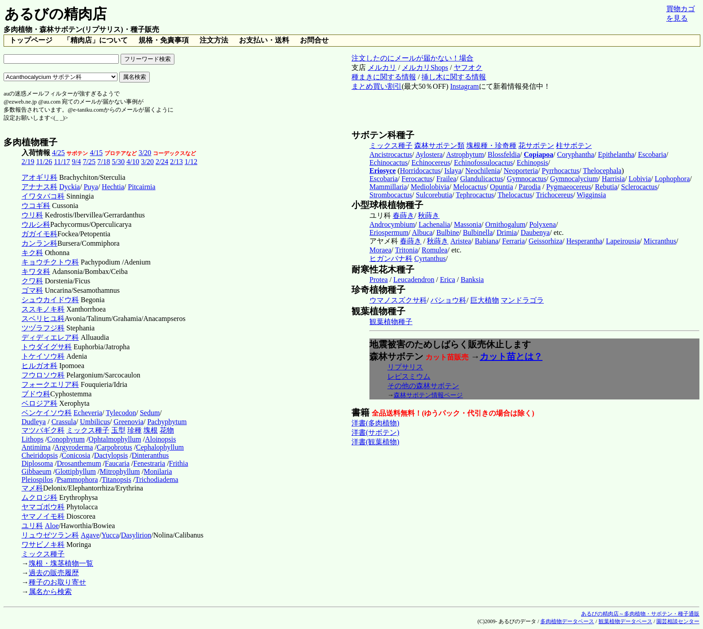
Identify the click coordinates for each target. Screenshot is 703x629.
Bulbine (447, 232)
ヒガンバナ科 (390, 258)
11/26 (44, 161)
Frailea (446, 178)
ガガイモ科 (39, 234)
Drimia (507, 232)
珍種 (134, 430)
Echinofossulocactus (483, 162)
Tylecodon (121, 412)
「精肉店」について (95, 40)
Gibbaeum (37, 471)
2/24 (162, 161)
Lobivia (640, 178)
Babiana (486, 241)
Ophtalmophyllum (114, 439)
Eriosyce (382, 170)
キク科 (32, 252)
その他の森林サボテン (423, 386)
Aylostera (429, 154)
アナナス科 (39, 187)
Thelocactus (515, 195)
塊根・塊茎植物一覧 (61, 563)
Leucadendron (413, 279)
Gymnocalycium (574, 178)
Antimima (36, 447)
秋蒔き (428, 215)
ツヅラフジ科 (43, 328)
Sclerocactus (639, 187)
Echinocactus (388, 162)
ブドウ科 (36, 394)
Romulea (434, 250)
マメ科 (32, 488)
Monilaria (157, 471)
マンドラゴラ (522, 300)
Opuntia (501, 187)
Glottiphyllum (75, 471)
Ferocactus (417, 178)
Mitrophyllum (120, 471)
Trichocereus (554, 195)
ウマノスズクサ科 (398, 300)
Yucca (110, 535)
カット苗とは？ (511, 356)
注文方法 (214, 40)
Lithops (32, 439)
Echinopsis (532, 162)
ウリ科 (32, 215)
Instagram (464, 86)
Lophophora (672, 178)
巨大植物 (484, 300)
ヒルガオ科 (39, 365)
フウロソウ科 (43, 375)
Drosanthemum (79, 463)
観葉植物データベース (625, 621)
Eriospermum (388, 232)
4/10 (132, 161)
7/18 (103, 161)
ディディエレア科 (50, 337)
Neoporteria (520, 170)
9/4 (76, 161)
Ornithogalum (505, 224)
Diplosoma (37, 463)
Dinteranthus (150, 455)
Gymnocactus (527, 178)
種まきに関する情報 (384, 77)
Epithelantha (616, 154)
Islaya (452, 170)
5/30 (118, 161)
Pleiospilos (37, 479)
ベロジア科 (39, 403)
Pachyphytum (167, 421)
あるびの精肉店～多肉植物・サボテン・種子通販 (640, 614)
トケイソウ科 (43, 356)
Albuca (422, 232)
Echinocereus (431, 162)
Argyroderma (73, 447)
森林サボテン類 (439, 145)
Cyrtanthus (430, 258)
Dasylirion (136, 535)
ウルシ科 (36, 224)
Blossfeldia (504, 154)
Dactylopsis (111, 455)
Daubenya (535, 232)
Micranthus (659, 241)
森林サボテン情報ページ (428, 395)
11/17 (62, 161)
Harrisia (613, 178)
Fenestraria (149, 463)
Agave (90, 535)
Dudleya (34, 421)
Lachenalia (434, 224)
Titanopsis (116, 479)
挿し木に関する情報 (453, 77)
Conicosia (75, 455)
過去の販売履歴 (54, 573)
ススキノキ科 (43, 309)
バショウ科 (448, 300)
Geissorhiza (546, 241)
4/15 (96, 152)
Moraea (380, 250)
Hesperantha (584, 241)
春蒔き (403, 215)
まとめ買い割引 (377, 86)
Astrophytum (465, 154)
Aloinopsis (160, 439)
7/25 (89, 161)
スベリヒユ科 (43, 318)
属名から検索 (50, 591)
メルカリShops (425, 67)
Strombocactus (390, 195)
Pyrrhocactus (560, 170)
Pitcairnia (141, 187)
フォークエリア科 (50, 384)
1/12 (191, 161)
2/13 (176, 161)
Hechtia (113, 187)
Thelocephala (602, 170)
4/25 (58, 152)
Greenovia (128, 421)
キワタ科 (36, 271)
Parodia (530, 187)
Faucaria (117, 463)
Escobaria (652, 154)
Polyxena (542, 224)
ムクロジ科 (39, 497)
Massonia (467, 224)
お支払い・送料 (264, 40)
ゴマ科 (32, 290)
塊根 (150, 430)
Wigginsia (591, 195)
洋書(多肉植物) (375, 423)
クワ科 (32, 281)
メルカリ (382, 67)
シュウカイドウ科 (50, 300)
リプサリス (405, 367)
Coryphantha (576, 154)
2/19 (28, 161)
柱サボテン (574, 145)
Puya (91, 187)
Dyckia (69, 187)
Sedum (150, 412)
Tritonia (406, 250)
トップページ (30, 40)
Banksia (472, 279)
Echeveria (88, 412)
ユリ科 (32, 525)
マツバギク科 (43, 430)
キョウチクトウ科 (50, 262)
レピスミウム (408, 376)
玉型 (118, 430)
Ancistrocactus (390, 154)
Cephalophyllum (160, 447)
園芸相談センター (677, 621)
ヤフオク (468, 67)
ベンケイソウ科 (47, 412)
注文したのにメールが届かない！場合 (412, 58)
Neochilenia (482, 170)
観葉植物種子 (390, 321)
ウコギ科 (36, 205)
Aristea (460, 241)
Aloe (52, 525)
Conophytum (66, 439)
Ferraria (513, 241)
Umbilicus (95, 421)
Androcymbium (392, 224)
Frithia (178, 463)
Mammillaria (388, 187)
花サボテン (536, 145)
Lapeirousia (623, 241)
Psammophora (77, 479)
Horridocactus (420, 170)
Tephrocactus (475, 195)
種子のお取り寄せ (57, 582)
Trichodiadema (156, 479)
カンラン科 (39, 243)
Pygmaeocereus (568, 187)
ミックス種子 (87, 430)
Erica (447, 279)
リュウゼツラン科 (50, 535)
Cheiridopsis (40, 455)
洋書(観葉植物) (375, 442)
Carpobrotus (114, 447)
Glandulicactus (481, 178)
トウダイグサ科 (47, 347)
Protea (378, 279)
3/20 (145, 152)
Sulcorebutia (434, 195)
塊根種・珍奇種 (491, 145)
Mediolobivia (430, 187)
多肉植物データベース (567, 621)
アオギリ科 (39, 177)
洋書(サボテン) (375, 432)
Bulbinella (478, 232)
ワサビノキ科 (43, 544)
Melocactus (469, 187)
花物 (167, 430)
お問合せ (314, 40)
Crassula (64, 421)
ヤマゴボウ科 (43, 507)
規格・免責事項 (164, 40)
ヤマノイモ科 (43, 516)
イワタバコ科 (43, 196)
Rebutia (606, 187)
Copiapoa (538, 154)
